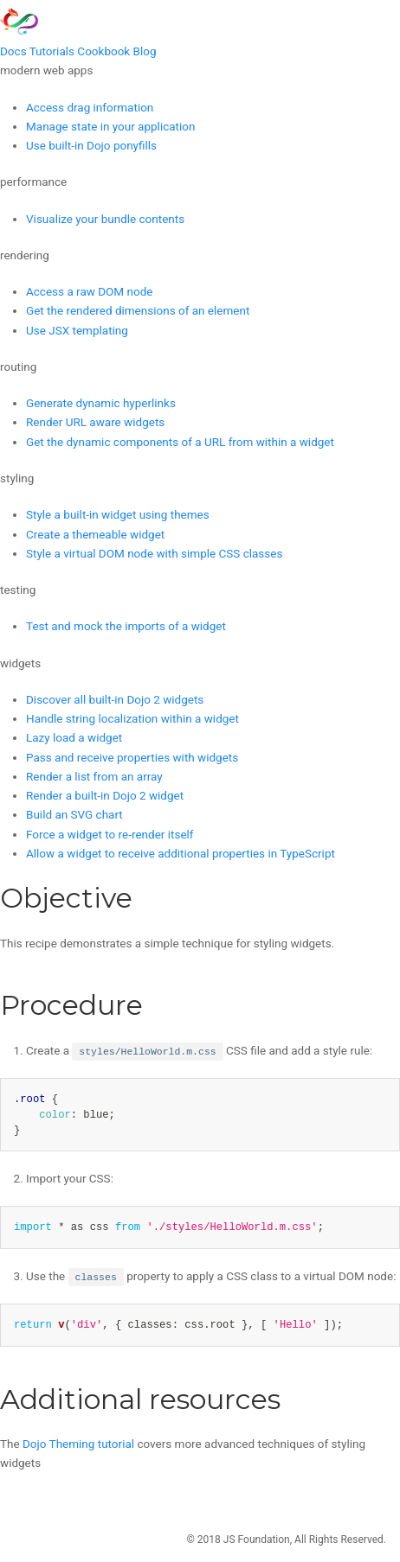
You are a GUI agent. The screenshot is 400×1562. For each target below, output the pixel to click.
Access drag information (89, 107)
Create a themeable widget (95, 534)
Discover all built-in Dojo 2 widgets (114, 699)
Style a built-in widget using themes (118, 514)
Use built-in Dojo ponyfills (91, 145)
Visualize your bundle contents (105, 219)
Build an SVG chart (74, 814)
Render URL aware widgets (95, 422)
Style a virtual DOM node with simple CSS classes (154, 553)
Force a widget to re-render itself (110, 834)
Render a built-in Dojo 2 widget (105, 795)
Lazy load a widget (74, 737)
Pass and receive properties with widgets (132, 757)
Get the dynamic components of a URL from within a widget (180, 442)
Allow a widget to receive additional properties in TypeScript (180, 853)
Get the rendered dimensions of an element (137, 310)
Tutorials (51, 51)
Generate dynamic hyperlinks (101, 403)
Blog (145, 51)
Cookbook (103, 51)
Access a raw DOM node (89, 291)
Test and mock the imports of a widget (126, 626)
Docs (13, 51)
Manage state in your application (110, 126)
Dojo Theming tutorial (78, 1443)
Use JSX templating (77, 330)
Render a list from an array (94, 776)
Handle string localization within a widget (132, 718)
